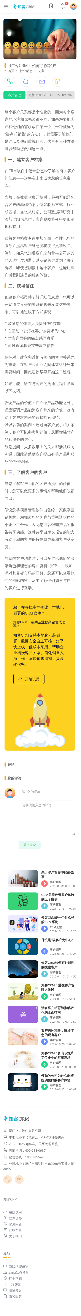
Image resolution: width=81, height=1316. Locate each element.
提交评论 (29, 845)
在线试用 (12, 1212)
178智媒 (12, 1284)
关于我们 (12, 1236)
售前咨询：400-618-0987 (24, 1150)
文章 (41, 71)
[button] (51, 6)
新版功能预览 (15, 1266)
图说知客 (12, 1290)
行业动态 (26, 71)
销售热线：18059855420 (24, 1157)
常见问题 (12, 1224)
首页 (11, 71)
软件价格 (12, 1218)
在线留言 (12, 1230)
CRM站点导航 (16, 1272)
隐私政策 (12, 1296)
